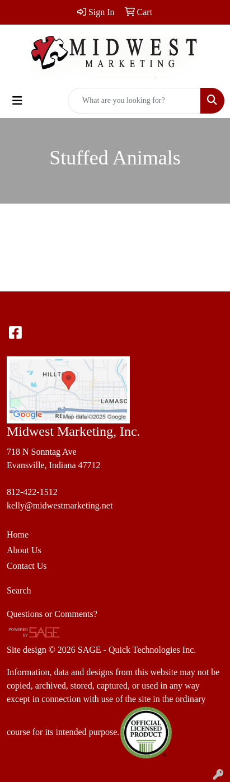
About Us (24, 550)
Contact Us (27, 566)
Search (19, 590)
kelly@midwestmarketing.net (59, 505)
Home (18, 534)
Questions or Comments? (52, 614)
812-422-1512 (32, 492)
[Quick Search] (134, 101)
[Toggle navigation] (17, 101)
